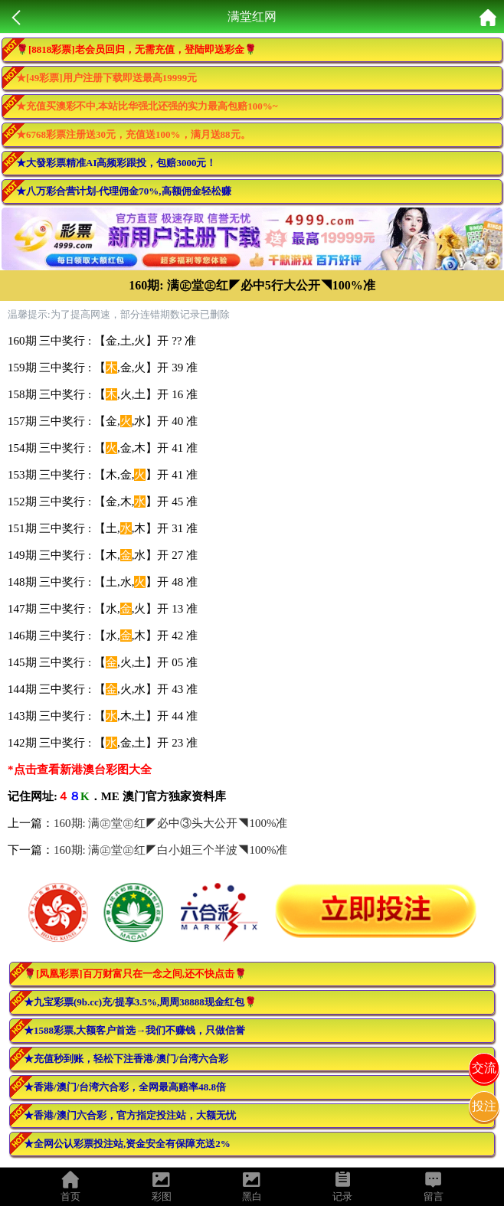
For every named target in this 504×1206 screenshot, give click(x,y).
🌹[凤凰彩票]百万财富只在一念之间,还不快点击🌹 (135, 973)
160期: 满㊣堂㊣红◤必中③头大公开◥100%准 (170, 823)
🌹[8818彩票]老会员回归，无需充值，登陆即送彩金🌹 (136, 49)
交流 (484, 1067)
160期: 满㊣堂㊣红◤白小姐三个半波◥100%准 (170, 850)
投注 (484, 1106)
